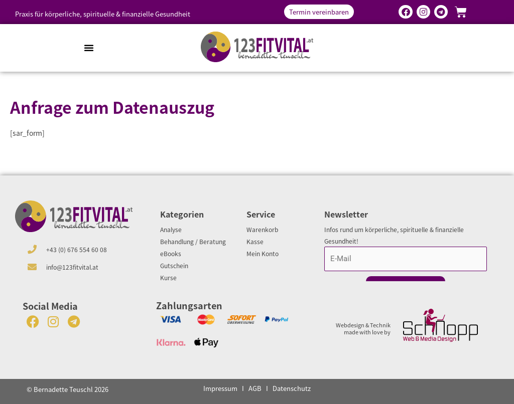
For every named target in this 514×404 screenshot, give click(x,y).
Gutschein (174, 265)
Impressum (220, 388)
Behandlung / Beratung (193, 241)
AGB (255, 388)
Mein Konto (262, 253)
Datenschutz (292, 388)
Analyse (171, 229)
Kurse (168, 277)
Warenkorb (262, 229)
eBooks (170, 253)
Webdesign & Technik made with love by (363, 328)
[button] (88, 47)
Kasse (255, 241)
